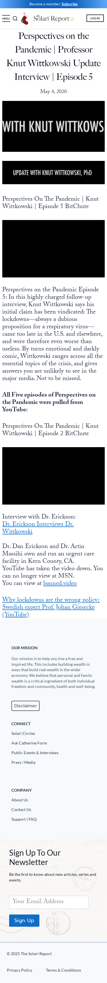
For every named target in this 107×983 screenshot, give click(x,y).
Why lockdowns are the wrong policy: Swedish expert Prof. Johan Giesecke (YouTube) (51, 608)
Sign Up (24, 920)
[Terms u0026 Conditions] (61, 971)
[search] (14, 18)
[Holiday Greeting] (25, 18)
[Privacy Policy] (22, 971)
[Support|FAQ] (56, 820)
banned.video (60, 584)
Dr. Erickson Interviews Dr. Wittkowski (38, 529)
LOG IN (95, 18)
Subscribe (70, 4)
